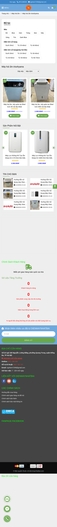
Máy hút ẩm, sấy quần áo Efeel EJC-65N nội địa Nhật (42, 105)
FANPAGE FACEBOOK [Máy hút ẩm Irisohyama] (13, 421)
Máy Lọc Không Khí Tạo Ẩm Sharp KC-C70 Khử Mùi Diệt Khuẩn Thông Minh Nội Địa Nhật (17, 157)
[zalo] (14, 381)
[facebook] (4, 381)
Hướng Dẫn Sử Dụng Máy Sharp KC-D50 (47, 181)
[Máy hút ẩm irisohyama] (28, 7)
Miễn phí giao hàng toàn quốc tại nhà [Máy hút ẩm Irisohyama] (28, 272)
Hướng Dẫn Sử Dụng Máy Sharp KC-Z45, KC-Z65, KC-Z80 (47, 192)
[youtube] (9, 381)
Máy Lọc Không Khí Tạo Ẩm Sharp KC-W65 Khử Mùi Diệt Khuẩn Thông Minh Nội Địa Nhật (44, 157)
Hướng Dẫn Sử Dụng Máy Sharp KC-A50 (47, 203)
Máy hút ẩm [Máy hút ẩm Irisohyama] (15, 13)
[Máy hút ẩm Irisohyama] (53, 8)
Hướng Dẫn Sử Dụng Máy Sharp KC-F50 (20, 203)
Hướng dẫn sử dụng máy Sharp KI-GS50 (20, 181)
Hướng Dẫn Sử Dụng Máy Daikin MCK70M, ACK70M (20, 192)
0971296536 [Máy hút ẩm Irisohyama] (22, 2)
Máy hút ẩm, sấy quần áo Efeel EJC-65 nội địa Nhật (14, 105)
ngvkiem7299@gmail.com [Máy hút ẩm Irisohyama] (37, 2)
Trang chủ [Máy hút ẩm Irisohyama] (5, 13)
